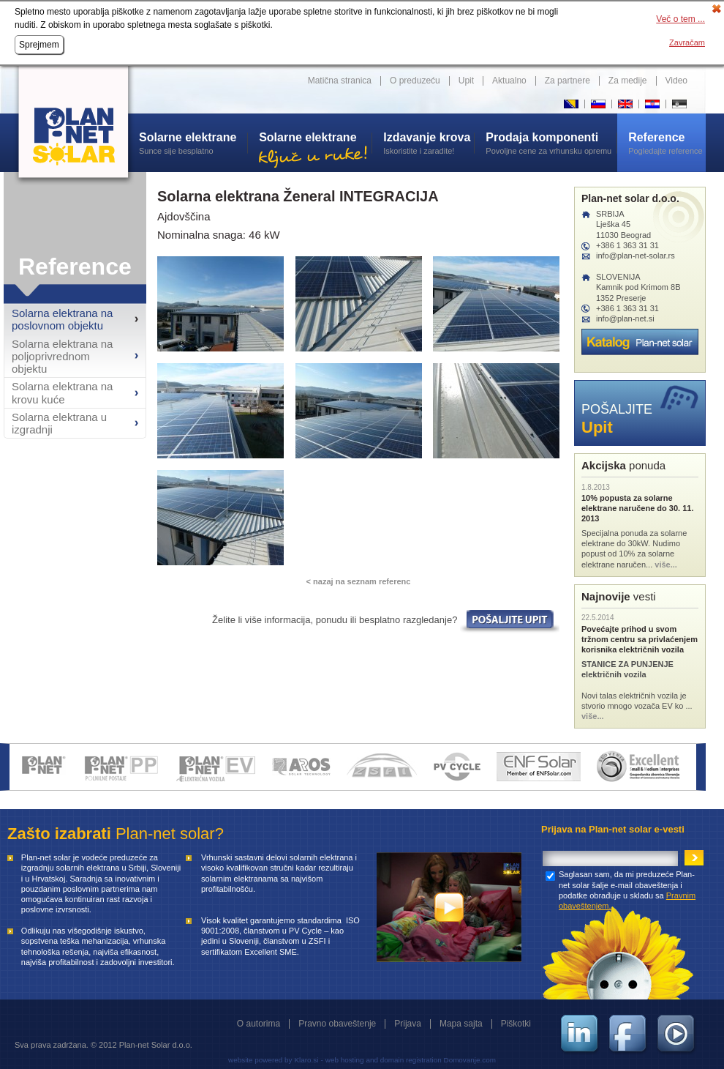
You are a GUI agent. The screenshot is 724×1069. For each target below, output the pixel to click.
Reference (75, 266)
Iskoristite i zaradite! (428, 142)
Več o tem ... (680, 19)
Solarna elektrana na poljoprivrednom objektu (62, 357)
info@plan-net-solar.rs (635, 255)
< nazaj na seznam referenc (358, 581)
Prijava (407, 1023)
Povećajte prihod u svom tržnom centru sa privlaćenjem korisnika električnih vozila (639, 640)
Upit (466, 80)
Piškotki (516, 1023)
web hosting (344, 1060)
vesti (618, 596)
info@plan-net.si (625, 318)
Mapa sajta (461, 1023)
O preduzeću (415, 80)
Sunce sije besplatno (193, 142)
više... (666, 564)
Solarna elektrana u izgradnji (59, 423)
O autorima (258, 1023)
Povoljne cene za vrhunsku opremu (551, 142)
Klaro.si (306, 1060)
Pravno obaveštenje (337, 1023)
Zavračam (687, 42)
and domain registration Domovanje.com (431, 1060)
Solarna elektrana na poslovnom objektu (62, 319)
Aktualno (509, 80)
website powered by (260, 1060)
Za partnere (567, 80)
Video (676, 80)
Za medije (627, 80)
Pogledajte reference (667, 142)
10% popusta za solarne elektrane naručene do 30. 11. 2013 (637, 508)
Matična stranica (340, 80)
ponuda (623, 465)
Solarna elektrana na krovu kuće (62, 392)
